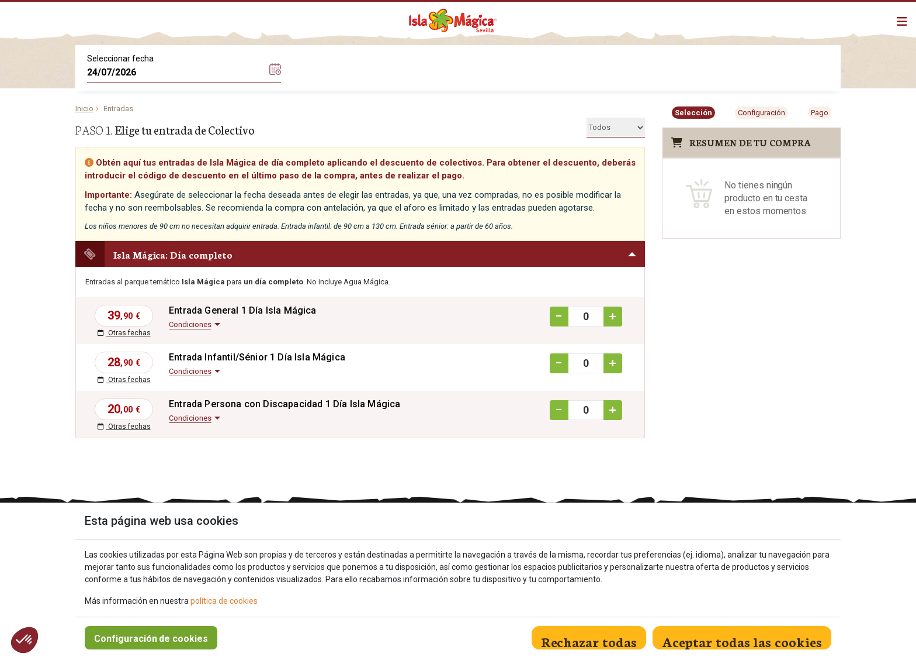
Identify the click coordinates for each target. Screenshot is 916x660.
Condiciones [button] (190, 324)
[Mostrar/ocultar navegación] (902, 22)
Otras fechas (124, 333)
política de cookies (224, 601)
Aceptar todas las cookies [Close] (742, 640)
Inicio (84, 108)
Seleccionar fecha (120, 58)
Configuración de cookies (151, 638)
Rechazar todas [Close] (589, 640)
